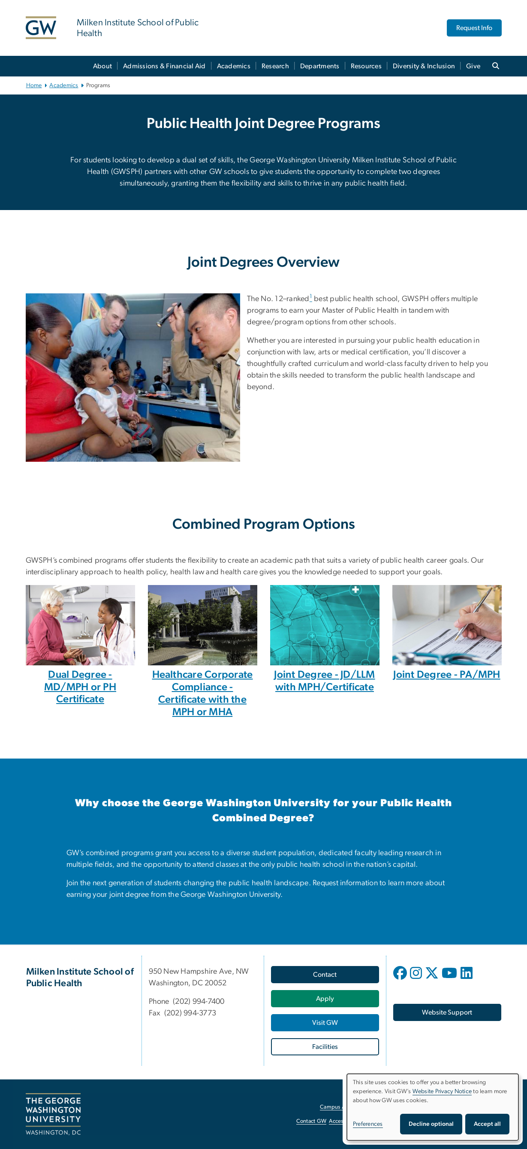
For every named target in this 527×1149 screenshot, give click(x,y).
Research (275, 66)
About (102, 66)
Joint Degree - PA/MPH (446, 675)
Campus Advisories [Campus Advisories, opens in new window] (343, 1107)
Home (34, 85)
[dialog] (432, 1107)
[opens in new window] (401, 979)
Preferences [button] (368, 1124)
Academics (233, 66)
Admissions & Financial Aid (164, 66)
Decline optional (431, 1124)
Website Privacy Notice (442, 1091)
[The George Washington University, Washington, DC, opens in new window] (53, 1114)
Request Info (474, 27)
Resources (366, 66)
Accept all (487, 1124)
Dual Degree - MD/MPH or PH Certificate (80, 687)
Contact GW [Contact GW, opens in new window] (311, 1121)
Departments (320, 66)
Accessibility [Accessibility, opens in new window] (344, 1121)
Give (473, 66)
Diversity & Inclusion (424, 66)
